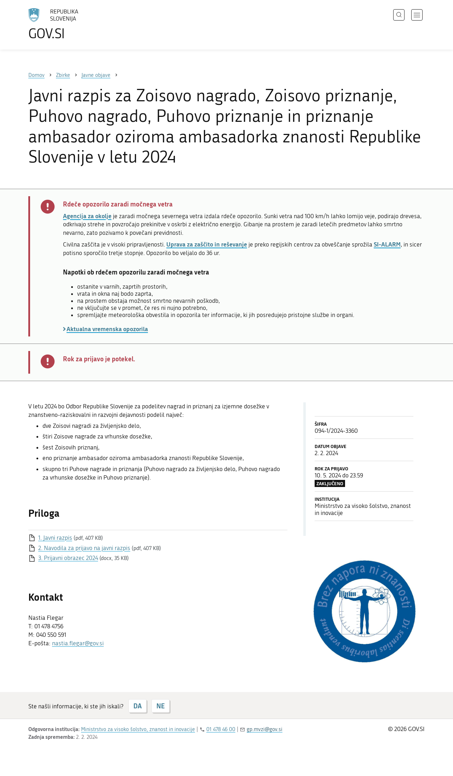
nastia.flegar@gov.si (78, 643)
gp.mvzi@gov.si (264, 729)
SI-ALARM (387, 244)
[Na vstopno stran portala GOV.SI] (72, 24)
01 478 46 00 (220, 729)
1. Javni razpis (55, 537)
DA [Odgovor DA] (137, 705)
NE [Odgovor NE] (160, 705)
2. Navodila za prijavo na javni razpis (84, 547)
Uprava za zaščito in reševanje (206, 244)
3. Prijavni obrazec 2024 (68, 557)
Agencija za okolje (87, 215)
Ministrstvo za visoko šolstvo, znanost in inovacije (138, 729)
